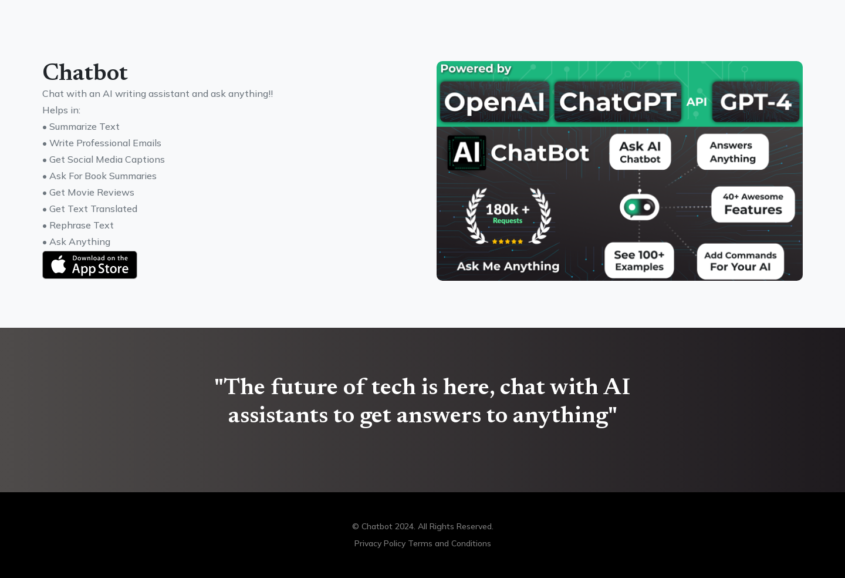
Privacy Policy (379, 543)
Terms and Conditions (449, 543)
